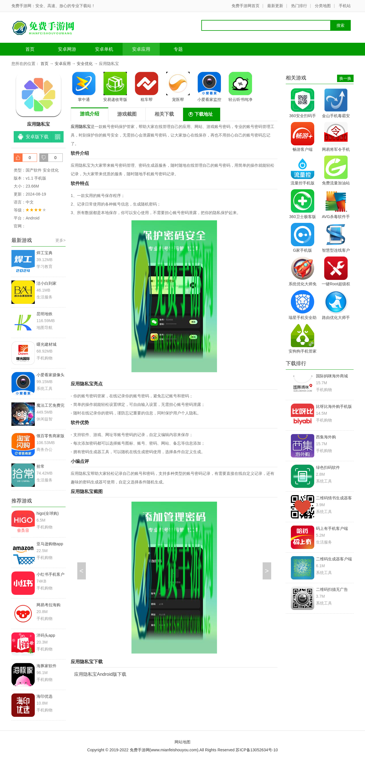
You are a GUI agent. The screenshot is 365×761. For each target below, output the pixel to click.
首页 (30, 49)
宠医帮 (178, 87)
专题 (178, 49)
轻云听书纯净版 (240, 88)
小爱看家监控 (209, 87)
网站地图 (182, 742)
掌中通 (84, 87)
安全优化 (85, 63)
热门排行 (299, 5)
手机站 (345, 5)
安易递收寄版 (115, 87)
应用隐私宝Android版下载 (100, 674)
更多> (60, 240)
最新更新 (275, 5)
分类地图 (323, 5)
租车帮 (146, 87)
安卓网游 (67, 49)
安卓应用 (141, 49)
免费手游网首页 (245, 5)
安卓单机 (104, 49)
